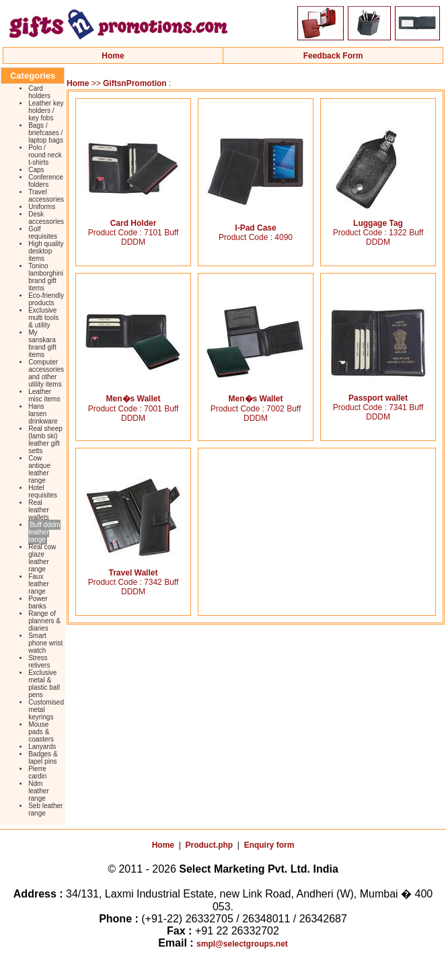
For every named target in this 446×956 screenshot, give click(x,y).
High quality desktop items (45, 251)
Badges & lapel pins (42, 757)
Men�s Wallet (133, 394)
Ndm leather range (38, 791)
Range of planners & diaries (44, 621)
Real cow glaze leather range (42, 558)
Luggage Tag (378, 219)
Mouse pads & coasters (41, 732)
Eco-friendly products (46, 299)
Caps (36, 169)
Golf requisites (42, 232)
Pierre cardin (37, 772)
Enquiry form (269, 845)
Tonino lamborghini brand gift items (45, 277)
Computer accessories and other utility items (46, 373)
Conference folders (45, 180)
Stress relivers (39, 661)
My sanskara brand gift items (42, 343)
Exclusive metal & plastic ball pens (44, 684)
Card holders (39, 92)
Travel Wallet (133, 569)
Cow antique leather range (39, 469)
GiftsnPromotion (135, 83)
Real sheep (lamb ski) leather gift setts (45, 439)
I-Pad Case (255, 224)
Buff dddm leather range (44, 532)
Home (113, 56)
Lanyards (42, 746)
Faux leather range (38, 584)
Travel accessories (46, 195)
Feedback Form (333, 56)
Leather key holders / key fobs (45, 110)
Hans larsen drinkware (42, 414)
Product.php (209, 845)
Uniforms (41, 206)
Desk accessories (46, 217)
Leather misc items (44, 395)
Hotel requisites (42, 491)
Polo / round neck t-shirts (44, 155)
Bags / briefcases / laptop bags (45, 133)
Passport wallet (378, 394)
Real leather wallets (38, 510)
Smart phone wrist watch (45, 643)
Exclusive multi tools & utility (43, 318)
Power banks (37, 602)
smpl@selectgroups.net (242, 944)
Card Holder (133, 219)
